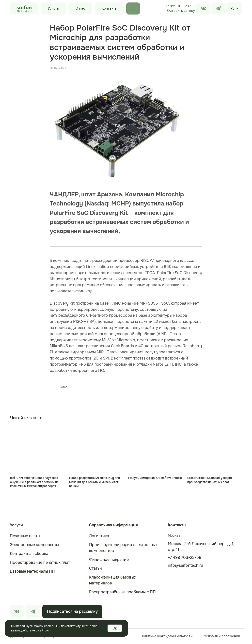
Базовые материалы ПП (32, 571)
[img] (218, 8)
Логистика (99, 536)
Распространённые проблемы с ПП (122, 592)
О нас (80, 8)
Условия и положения (222, 636)
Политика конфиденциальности (166, 636)
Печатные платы (25, 536)
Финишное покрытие (109, 560)
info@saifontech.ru (185, 565)
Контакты (109, 8)
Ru (232, 8)
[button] (181, 11)
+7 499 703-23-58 (180, 6)
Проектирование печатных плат (40, 562)
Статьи (95, 568)
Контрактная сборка (29, 554)
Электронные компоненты (34, 545)
